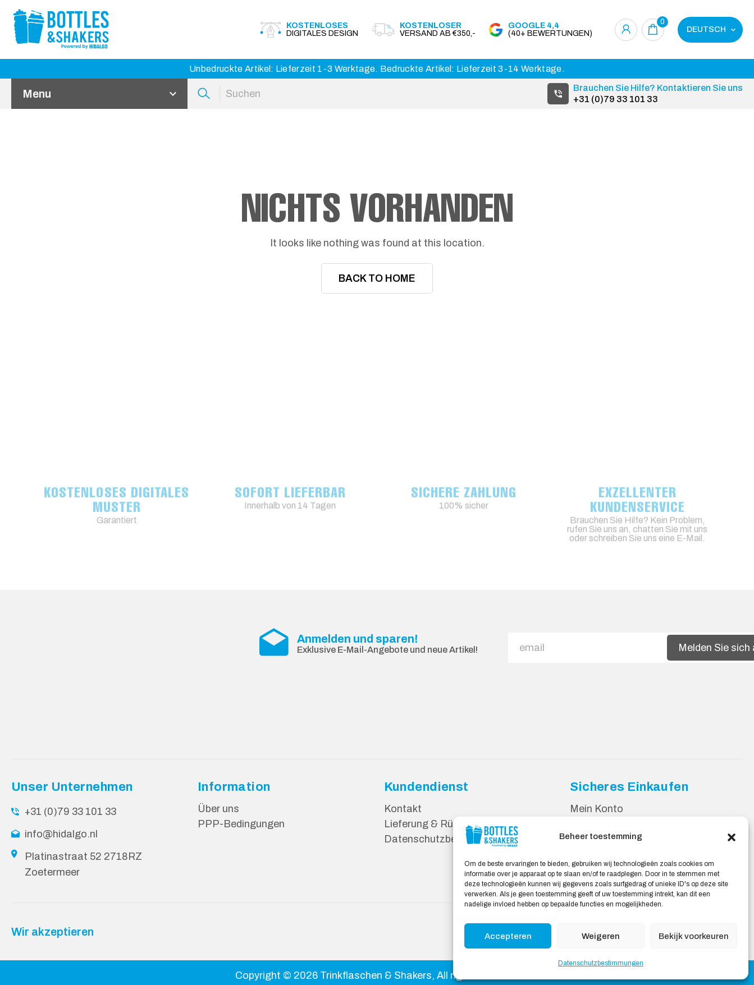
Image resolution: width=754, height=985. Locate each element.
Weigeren (601, 936)
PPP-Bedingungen (241, 824)
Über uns (218, 808)
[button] (731, 836)
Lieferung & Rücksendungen (449, 824)
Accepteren (508, 936)
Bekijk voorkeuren (694, 936)
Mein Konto (596, 808)
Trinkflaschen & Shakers (376, 975)
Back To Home (377, 278)
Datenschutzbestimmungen (600, 963)
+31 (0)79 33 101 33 (615, 99)
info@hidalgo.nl (61, 834)
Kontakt (403, 808)
